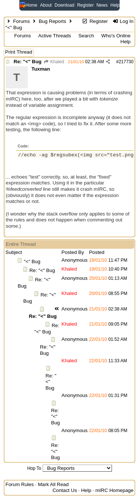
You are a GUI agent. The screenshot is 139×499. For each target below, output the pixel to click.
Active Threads (54, 35)
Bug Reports (52, 21)
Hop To (34, 468)
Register (85, 5)
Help (115, 5)
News (101, 5)
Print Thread (18, 52)
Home (31, 5)
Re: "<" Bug (28, 61)
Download (64, 5)
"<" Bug (32, 261)
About (46, 5)
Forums (21, 21)
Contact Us (65, 490)
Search (86, 35)
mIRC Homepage (114, 490)
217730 (126, 61)
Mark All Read (53, 484)
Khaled (53, 61)
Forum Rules (20, 484)
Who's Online (115, 35)
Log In (122, 21)
